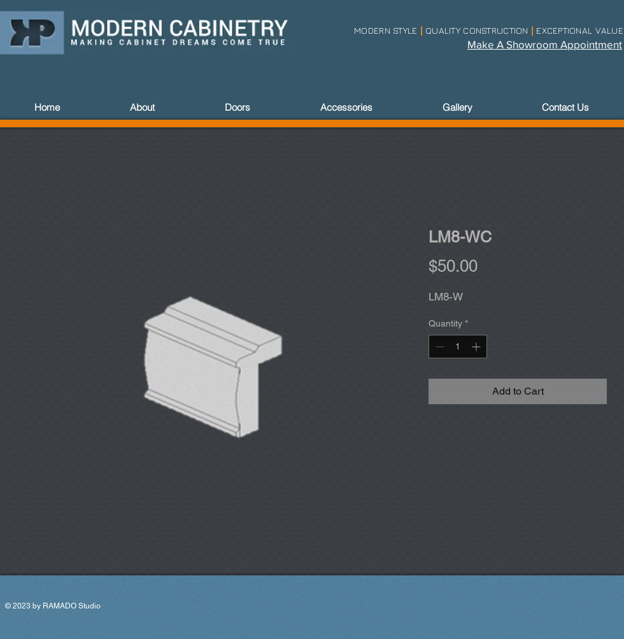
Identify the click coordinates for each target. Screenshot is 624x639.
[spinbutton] (457, 346)
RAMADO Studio (72, 605)
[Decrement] (438, 346)
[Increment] (477, 346)
